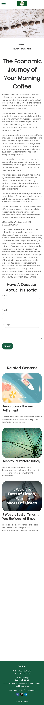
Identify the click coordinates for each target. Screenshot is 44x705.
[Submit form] (7, 346)
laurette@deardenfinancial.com (22, 690)
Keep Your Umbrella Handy (21, 461)
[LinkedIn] (25, 694)
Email (4, 310)
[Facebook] (17, 694)
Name (4, 295)
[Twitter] (21, 694)
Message (6, 324)
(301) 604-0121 (25, 671)
